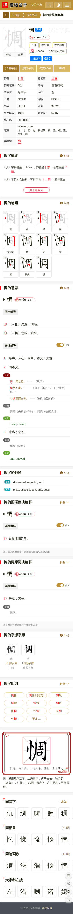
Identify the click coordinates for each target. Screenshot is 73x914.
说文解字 (45, 68)
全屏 (20, 54)
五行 (40, 92)
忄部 (21, 78)
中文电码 (9, 113)
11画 (54, 78)
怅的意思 (36, 695)
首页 (15, 15)
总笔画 (41, 78)
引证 (7, 375)
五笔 (6, 99)
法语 (7, 489)
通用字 (47, 58)
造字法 (8, 92)
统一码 (8, 119)
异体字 (8, 141)
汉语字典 (36, 4)
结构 (40, 85)
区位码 (41, 113)
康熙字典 (28, 68)
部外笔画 (9, 85)
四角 (40, 106)
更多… (36, 718)
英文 (7, 418)
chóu (64, 801)
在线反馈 (47, 908)
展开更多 (36, 190)
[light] (58, 5)
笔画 (6, 130)
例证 (67, 344)
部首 (6, 78)
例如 (7, 405)
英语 (7, 482)
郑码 (6, 106)
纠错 (64, 155)
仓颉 (40, 99)
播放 (8, 54)
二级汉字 (35, 58)
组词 (62, 68)
